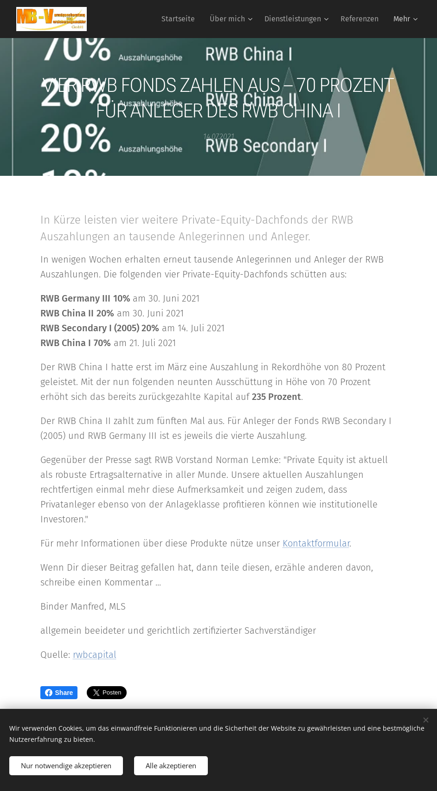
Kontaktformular (316, 543)
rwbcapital (94, 654)
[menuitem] (180, 19)
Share (59, 692)
